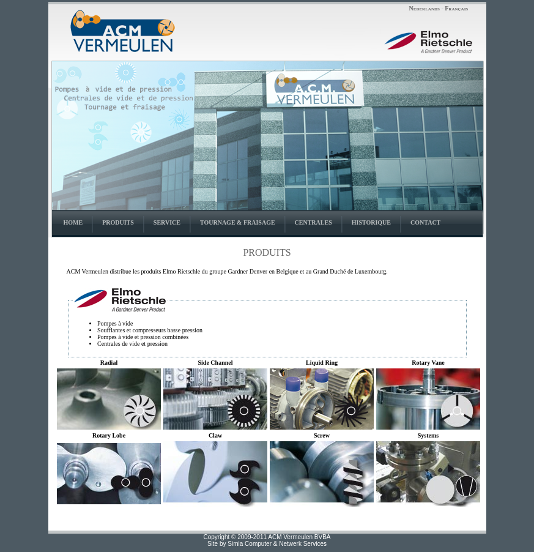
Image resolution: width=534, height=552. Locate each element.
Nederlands (424, 8)
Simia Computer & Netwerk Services (277, 543)
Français (456, 8)
